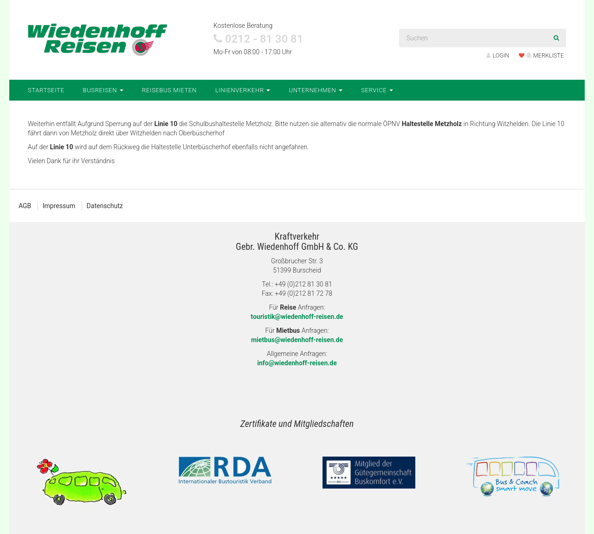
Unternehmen (315, 90)
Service (377, 90)
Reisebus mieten (169, 90)
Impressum (59, 206)
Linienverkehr (243, 90)
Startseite (46, 90)
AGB (25, 206)
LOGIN (498, 55)
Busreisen (103, 90)
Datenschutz (105, 206)
